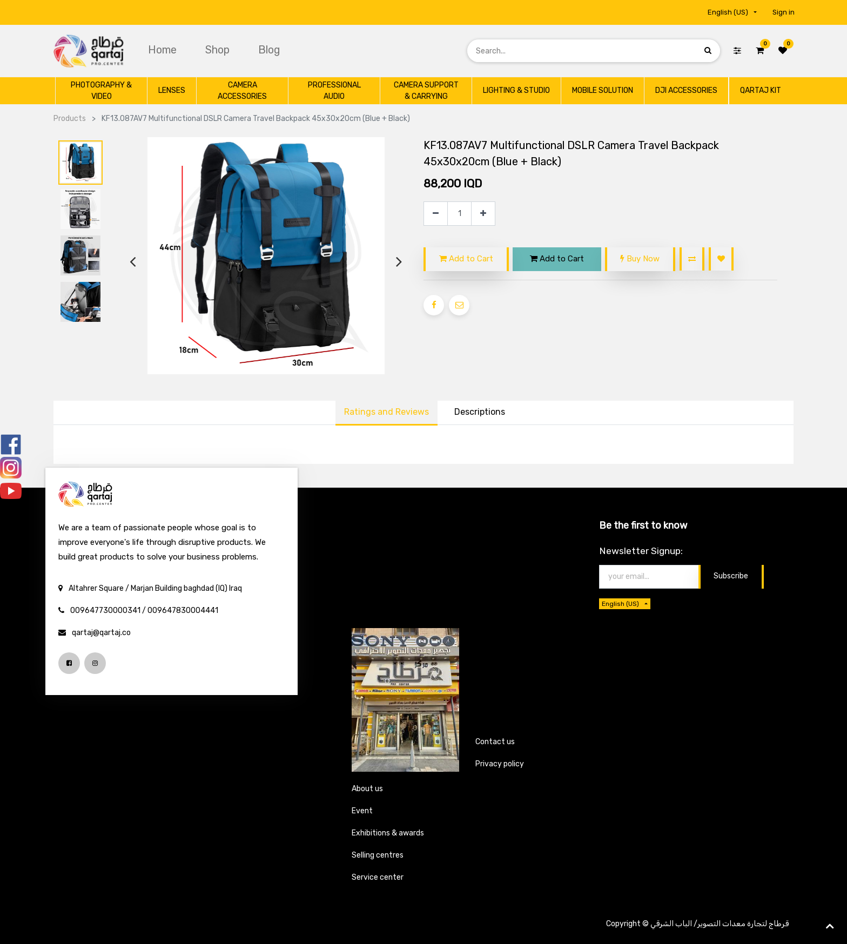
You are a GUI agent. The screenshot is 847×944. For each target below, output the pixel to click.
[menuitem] (163, 49)
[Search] (708, 50)
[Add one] (483, 213)
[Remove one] (436, 213)
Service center (378, 877)
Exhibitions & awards (388, 833)
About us (367, 788)
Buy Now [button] (640, 259)
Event (362, 810)
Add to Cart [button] (466, 259)
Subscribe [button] (731, 576)
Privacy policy (499, 763)
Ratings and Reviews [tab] (386, 412)
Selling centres (378, 855)
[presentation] (132, 261)
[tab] (480, 413)
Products (69, 118)
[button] (692, 259)
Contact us (495, 741)
